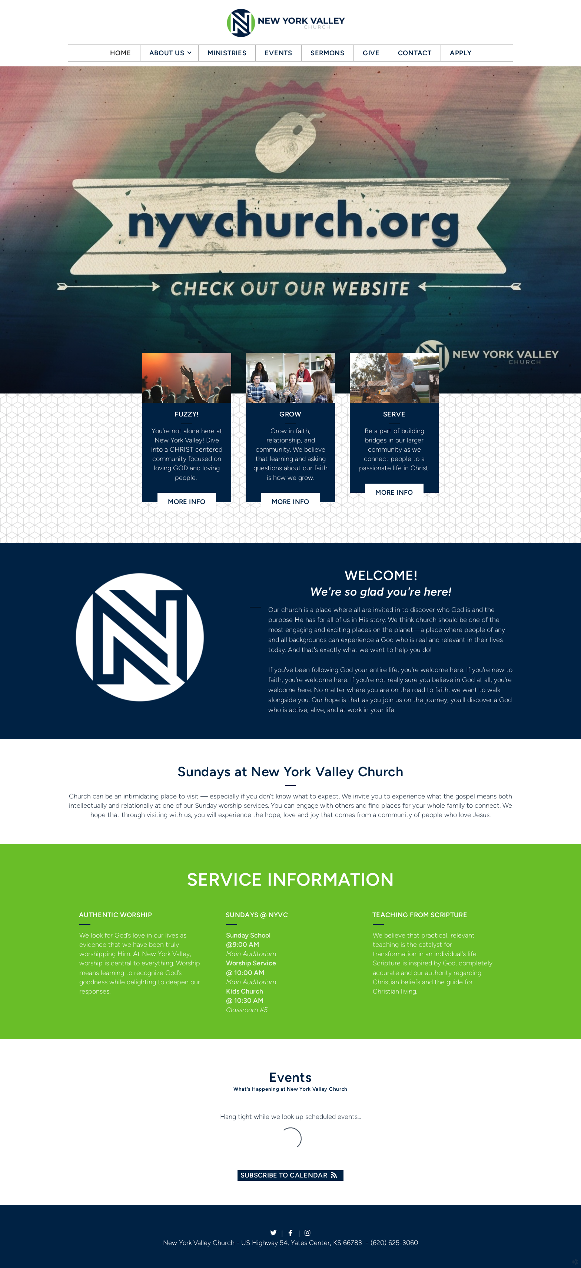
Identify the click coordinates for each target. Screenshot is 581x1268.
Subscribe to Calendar (290, 1175)
